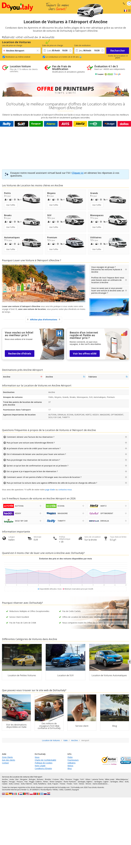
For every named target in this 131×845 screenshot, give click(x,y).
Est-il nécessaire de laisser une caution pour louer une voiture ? (36, 454)
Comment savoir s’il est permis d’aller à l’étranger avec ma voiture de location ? (44, 477)
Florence (68, 779)
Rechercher (117, 50)
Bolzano (40, 779)
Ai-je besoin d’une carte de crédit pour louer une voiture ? (33, 448)
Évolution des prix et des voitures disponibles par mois (65, 558)
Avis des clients (8, 760)
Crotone (55, 779)
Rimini (45, 781)
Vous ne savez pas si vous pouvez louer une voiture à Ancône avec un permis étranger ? (107, 290)
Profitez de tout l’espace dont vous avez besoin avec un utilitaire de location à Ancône (107, 280)
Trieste (69, 784)
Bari (17, 779)
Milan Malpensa (122, 779)
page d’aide (50, 489)
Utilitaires (72, 763)
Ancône (5, 779)
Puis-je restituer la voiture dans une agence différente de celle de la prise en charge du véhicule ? (52, 483)
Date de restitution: (82, 45)
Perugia (12, 781)
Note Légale (40, 765)
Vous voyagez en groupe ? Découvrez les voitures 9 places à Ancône (106, 269)
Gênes (87, 779)
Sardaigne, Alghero (85, 781)
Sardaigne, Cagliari (101, 781)
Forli (82, 779)
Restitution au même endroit (17, 57)
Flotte (70, 757)
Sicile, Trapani (53, 784)
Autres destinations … (101, 784)
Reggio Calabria (35, 781)
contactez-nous (65, 489)
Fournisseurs (73, 760)
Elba (62, 779)
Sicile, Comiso (14, 784)
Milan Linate (109, 779)
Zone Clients (7, 757)
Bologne (32, 779)
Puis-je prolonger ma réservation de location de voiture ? (33, 460)
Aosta (11, 779)
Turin (75, 784)
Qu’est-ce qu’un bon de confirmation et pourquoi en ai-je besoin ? (37, 465)
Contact (5, 763)
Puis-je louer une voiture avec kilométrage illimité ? (31, 442)
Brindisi (48, 779)
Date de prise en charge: (51, 45)
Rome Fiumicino (70, 781)
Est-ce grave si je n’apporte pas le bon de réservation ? (32, 471)
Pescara (20, 781)
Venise (81, 784)
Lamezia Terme (98, 779)
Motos (70, 765)
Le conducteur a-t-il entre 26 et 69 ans (64, 57)
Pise (26, 781)
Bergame (23, 779)
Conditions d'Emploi (43, 768)
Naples (4, 781)
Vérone (88, 784)
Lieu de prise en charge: (12, 45)
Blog (70, 768)
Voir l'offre (10, 205)
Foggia (76, 779)
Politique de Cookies (43, 763)
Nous (37, 757)
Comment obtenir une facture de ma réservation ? (30, 437)
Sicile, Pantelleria (39, 784)
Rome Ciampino (56, 781)
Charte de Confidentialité (45, 760)
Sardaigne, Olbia (116, 781)
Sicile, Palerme (26, 784)
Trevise (62, 784)
